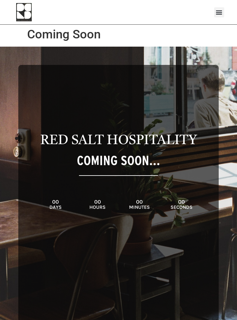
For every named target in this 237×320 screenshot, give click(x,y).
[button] (219, 12)
